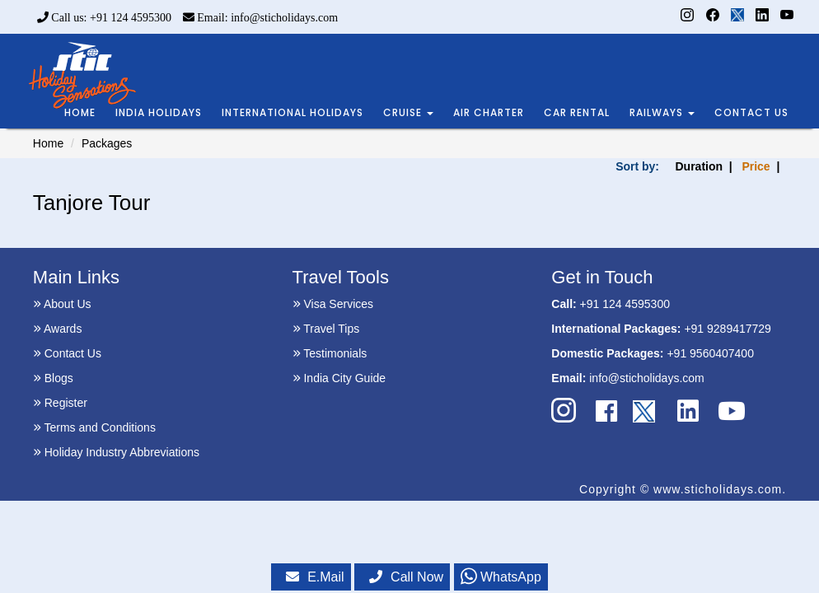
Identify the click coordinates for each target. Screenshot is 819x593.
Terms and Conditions (94, 427)
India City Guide (339, 378)
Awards (57, 328)
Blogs (53, 378)
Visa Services (332, 304)
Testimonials (329, 353)
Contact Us (67, 353)
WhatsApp (501, 577)
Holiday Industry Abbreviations (116, 452)
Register (60, 402)
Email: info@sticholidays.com (260, 18)
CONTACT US (751, 112)
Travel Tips (326, 328)
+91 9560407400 (710, 353)
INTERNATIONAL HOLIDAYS (292, 112)
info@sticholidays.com (646, 378)
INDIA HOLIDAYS (158, 112)
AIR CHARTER (488, 112)
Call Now (406, 577)
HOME (80, 112)
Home (48, 143)
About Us (62, 304)
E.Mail (315, 577)
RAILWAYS (662, 112)
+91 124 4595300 (625, 304)
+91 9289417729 (727, 328)
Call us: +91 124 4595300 (104, 18)
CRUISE (408, 112)
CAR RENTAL (577, 112)
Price (756, 166)
